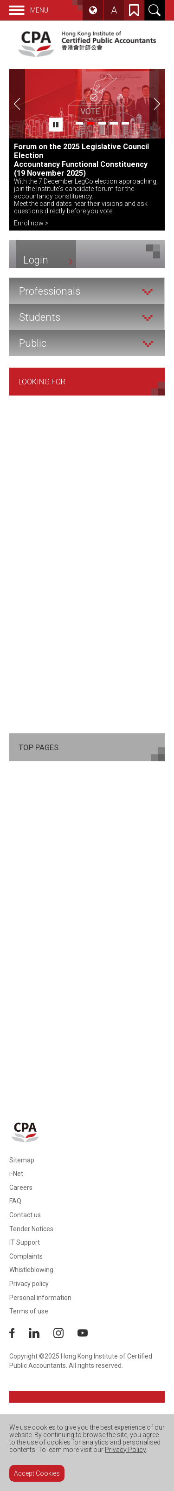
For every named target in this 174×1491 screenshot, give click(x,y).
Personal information (40, 1297)
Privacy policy (29, 1283)
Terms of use (28, 1311)
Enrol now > (31, 223)
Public (86, 343)
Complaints (26, 1256)
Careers (20, 1187)
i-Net (16, 1173)
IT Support (24, 1242)
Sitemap (21, 1160)
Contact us (25, 1215)
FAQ (15, 1201)
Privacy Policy (125, 1449)
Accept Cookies (37, 1473)
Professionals (86, 291)
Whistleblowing (31, 1269)
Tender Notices (31, 1229)
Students (86, 317)
